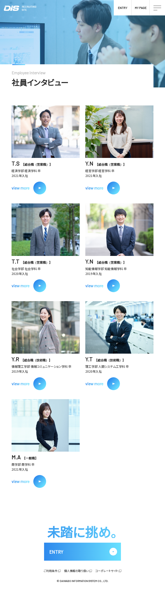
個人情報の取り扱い (76, 571)
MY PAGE (141, 8)
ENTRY (122, 8)
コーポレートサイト (106, 571)
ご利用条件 (50, 571)
